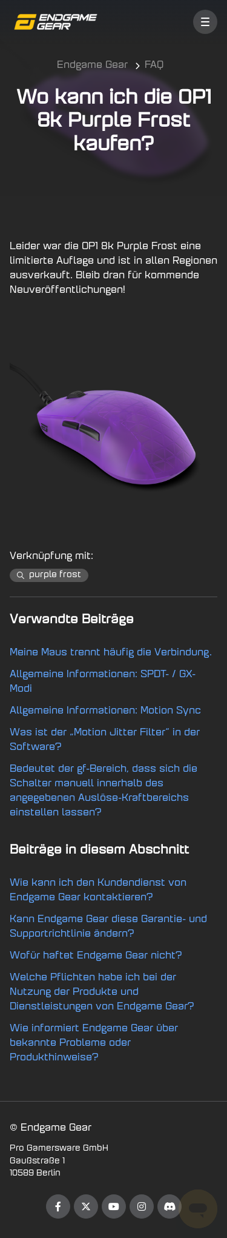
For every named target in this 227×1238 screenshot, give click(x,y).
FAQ (154, 65)
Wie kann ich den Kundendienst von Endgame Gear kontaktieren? (98, 890)
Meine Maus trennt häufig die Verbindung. (111, 653)
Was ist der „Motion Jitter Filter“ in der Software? (105, 740)
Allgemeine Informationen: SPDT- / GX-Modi (103, 682)
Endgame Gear (92, 65)
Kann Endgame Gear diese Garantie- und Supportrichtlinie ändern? (108, 927)
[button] (205, 22)
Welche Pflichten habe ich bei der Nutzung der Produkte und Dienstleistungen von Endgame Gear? (102, 992)
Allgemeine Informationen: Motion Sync (105, 711)
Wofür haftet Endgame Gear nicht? (96, 956)
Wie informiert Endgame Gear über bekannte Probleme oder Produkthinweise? (94, 1043)
